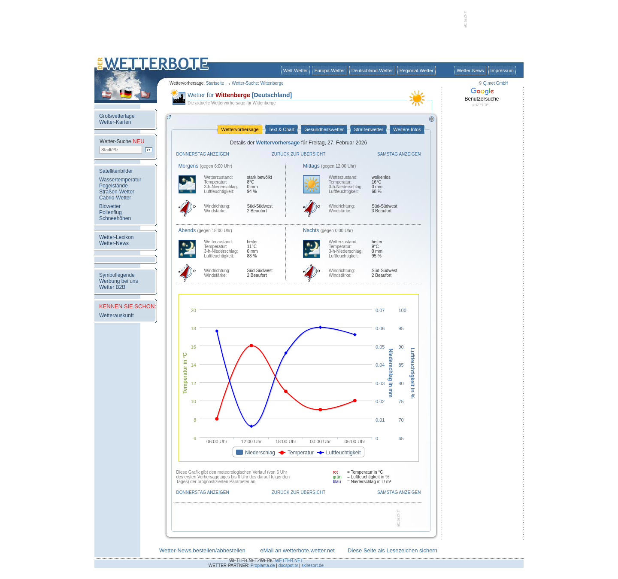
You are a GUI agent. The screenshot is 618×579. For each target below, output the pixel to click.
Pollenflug (110, 212)
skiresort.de (312, 565)
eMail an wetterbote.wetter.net (297, 550)
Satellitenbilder (116, 171)
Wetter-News (470, 70)
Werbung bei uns (118, 281)
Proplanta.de (263, 565)
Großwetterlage (117, 116)
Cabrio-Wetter (115, 198)
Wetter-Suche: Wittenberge (257, 83)
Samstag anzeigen (399, 154)
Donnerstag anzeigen (202, 154)
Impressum (502, 70)
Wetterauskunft (116, 315)
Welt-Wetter (295, 70)
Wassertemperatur (120, 180)
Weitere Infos (407, 129)
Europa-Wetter (329, 70)
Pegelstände (113, 186)
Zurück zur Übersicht (299, 154)
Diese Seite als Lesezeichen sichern (392, 550)
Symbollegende (117, 275)
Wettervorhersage (240, 129)
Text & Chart (281, 129)
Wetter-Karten (115, 122)
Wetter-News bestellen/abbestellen (202, 550)
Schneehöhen (115, 218)
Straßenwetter (368, 129)
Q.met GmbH (496, 83)
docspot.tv (288, 565)
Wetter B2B (112, 287)
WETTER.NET (289, 560)
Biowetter (110, 206)
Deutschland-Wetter (372, 70)
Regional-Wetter (416, 70)
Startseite (215, 83)
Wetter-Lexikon (116, 237)
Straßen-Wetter (116, 192)
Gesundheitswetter (324, 129)
